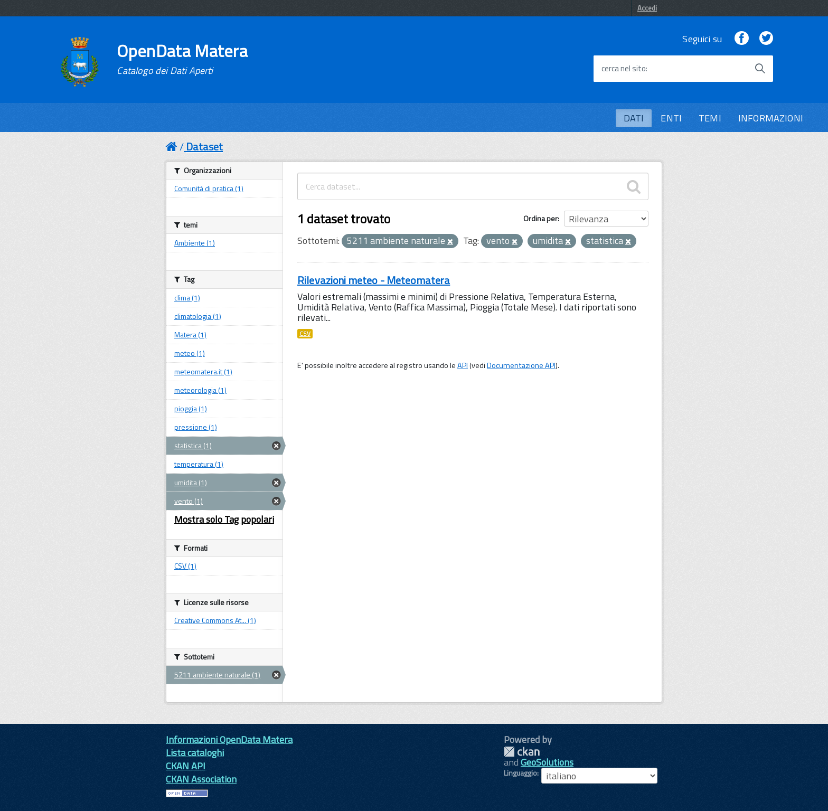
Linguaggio (520, 773)
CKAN (522, 751)
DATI (634, 118)
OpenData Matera (182, 59)
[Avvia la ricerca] (760, 68)
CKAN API (185, 766)
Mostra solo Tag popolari (224, 519)
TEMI (710, 118)
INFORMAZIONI (770, 118)
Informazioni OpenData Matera (229, 739)
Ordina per (540, 218)
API (462, 365)
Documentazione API (521, 365)
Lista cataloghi (195, 753)
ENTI (671, 118)
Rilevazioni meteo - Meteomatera (373, 280)
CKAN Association (201, 779)
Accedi (647, 8)
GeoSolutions (547, 762)
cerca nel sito (623, 68)
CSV (304, 333)
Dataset (204, 146)
